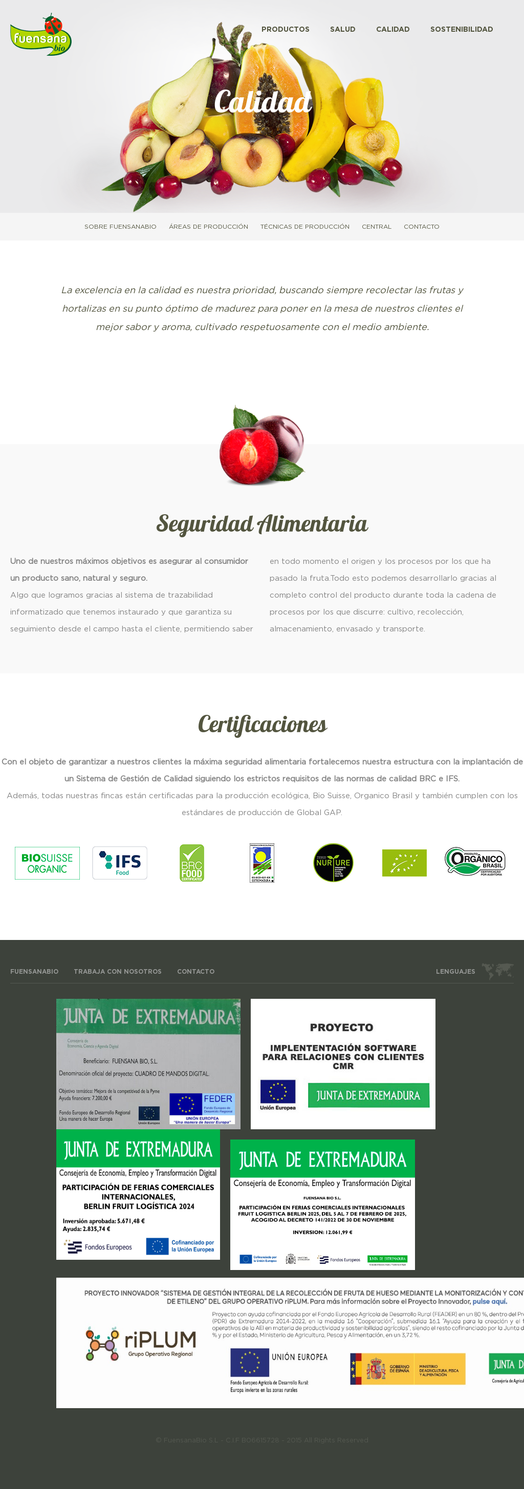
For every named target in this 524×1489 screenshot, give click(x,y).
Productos (285, 29)
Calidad (393, 29)
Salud (343, 29)
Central (376, 227)
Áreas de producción (208, 227)
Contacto (422, 227)
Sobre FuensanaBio (120, 227)
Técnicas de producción (305, 227)
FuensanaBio (34, 972)
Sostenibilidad (461, 29)
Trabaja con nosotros (118, 972)
